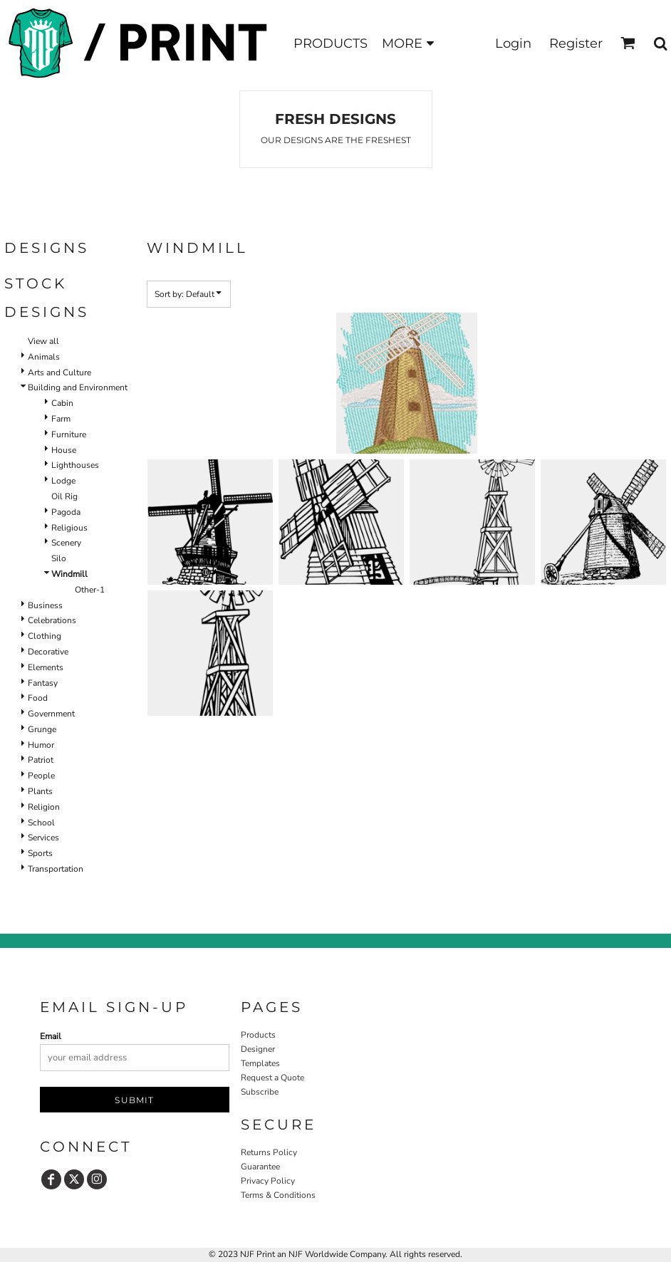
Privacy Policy (268, 1181)
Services (43, 837)
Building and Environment (78, 387)
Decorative (48, 651)
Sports (40, 853)
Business (45, 605)
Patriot (40, 760)
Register (576, 43)
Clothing (44, 636)
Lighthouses (75, 465)
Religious (69, 527)
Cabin (62, 403)
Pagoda (65, 512)
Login (513, 43)
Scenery (66, 542)
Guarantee (260, 1166)
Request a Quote (272, 1077)
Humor (41, 745)
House (63, 450)
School (41, 822)
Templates (260, 1063)
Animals (44, 357)
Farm (61, 418)
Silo (58, 558)
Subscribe (260, 1091)
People (41, 775)
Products (258, 1035)
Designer (258, 1049)
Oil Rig (64, 496)
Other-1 (90, 589)
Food (38, 698)
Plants (40, 791)
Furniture (68, 434)
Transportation (55, 869)
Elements (45, 667)
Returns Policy (269, 1152)
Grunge (42, 729)
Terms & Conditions (278, 1195)
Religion (44, 807)
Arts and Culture (59, 372)
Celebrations (52, 620)
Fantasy (43, 683)
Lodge (63, 480)
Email (50, 1036)
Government (51, 713)
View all (43, 341)
